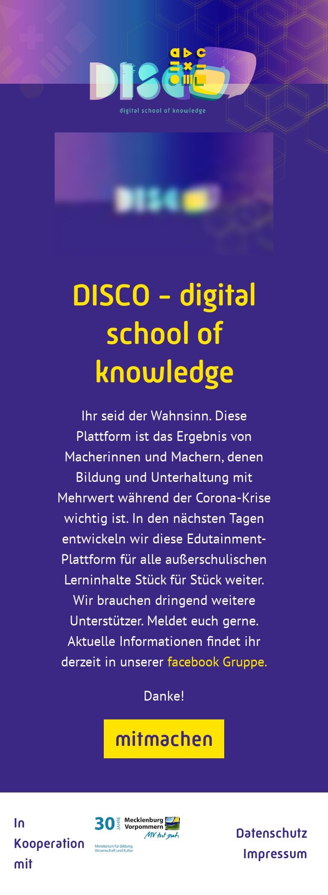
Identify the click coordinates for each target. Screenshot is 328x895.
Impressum (275, 854)
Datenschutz (272, 833)
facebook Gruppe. (217, 661)
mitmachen (164, 739)
